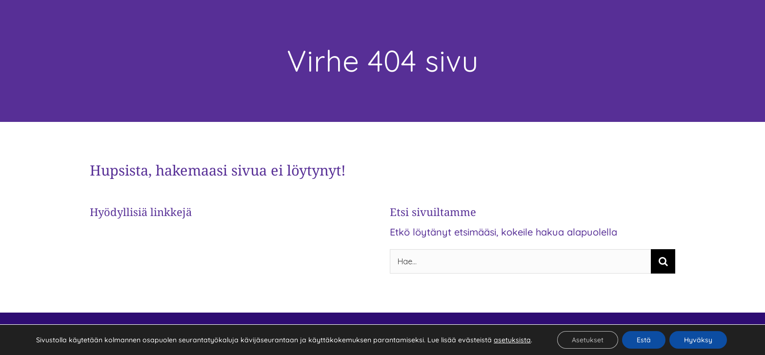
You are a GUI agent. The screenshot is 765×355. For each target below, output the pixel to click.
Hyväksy (698, 339)
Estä (644, 339)
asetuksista (512, 339)
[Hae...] (520, 261)
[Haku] (663, 261)
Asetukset (588, 339)
